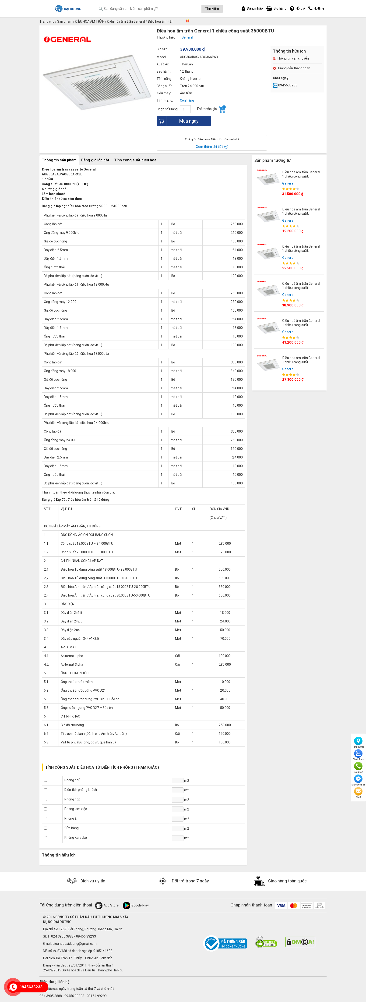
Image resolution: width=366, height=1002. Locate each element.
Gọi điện (358, 768)
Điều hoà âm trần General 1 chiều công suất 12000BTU (301, 213)
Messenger (358, 780)
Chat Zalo (358, 755)
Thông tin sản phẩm (59, 160)
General (288, 183)
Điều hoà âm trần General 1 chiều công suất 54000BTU (301, 325)
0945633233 (285, 85)
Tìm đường (358, 742)
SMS (358, 793)
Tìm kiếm (212, 9)
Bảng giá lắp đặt (95, 160)
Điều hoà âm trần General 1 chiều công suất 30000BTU (301, 176)
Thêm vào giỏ (211, 109)
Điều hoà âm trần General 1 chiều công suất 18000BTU (301, 250)
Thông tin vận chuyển (291, 58)
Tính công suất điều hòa (135, 160)
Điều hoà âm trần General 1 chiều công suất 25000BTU (301, 362)
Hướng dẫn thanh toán (291, 68)
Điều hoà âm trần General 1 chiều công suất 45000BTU (301, 287)
